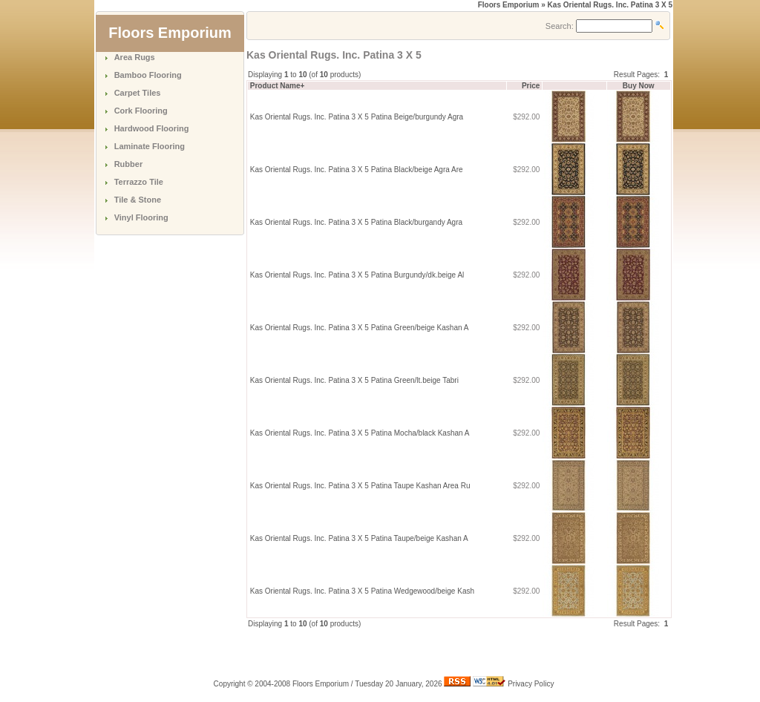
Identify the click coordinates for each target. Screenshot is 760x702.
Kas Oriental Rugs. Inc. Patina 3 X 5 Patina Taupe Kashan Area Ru (360, 486)
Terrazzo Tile (138, 181)
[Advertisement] (420, 651)
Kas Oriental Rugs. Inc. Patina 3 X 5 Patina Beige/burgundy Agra (356, 117)
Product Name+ (277, 86)
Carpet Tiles (137, 92)
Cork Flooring (141, 110)
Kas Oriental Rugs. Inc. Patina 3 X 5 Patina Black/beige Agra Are (356, 169)
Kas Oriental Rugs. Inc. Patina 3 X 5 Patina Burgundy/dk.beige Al (357, 275)
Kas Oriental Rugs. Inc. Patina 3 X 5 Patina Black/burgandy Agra (356, 222)
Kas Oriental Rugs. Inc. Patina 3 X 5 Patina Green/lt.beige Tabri (354, 380)
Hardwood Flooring (151, 128)
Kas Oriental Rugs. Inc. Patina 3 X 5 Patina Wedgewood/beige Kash (362, 591)
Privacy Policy (531, 684)
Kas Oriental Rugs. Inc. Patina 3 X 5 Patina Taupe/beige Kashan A (359, 538)
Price (531, 86)
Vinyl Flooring (141, 217)
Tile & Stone (137, 199)
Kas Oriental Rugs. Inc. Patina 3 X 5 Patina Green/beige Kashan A (359, 328)
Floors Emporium (509, 5)
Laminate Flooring (149, 146)
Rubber (128, 164)
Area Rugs (134, 57)
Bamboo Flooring (148, 74)
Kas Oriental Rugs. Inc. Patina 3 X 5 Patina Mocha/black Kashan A (359, 433)
